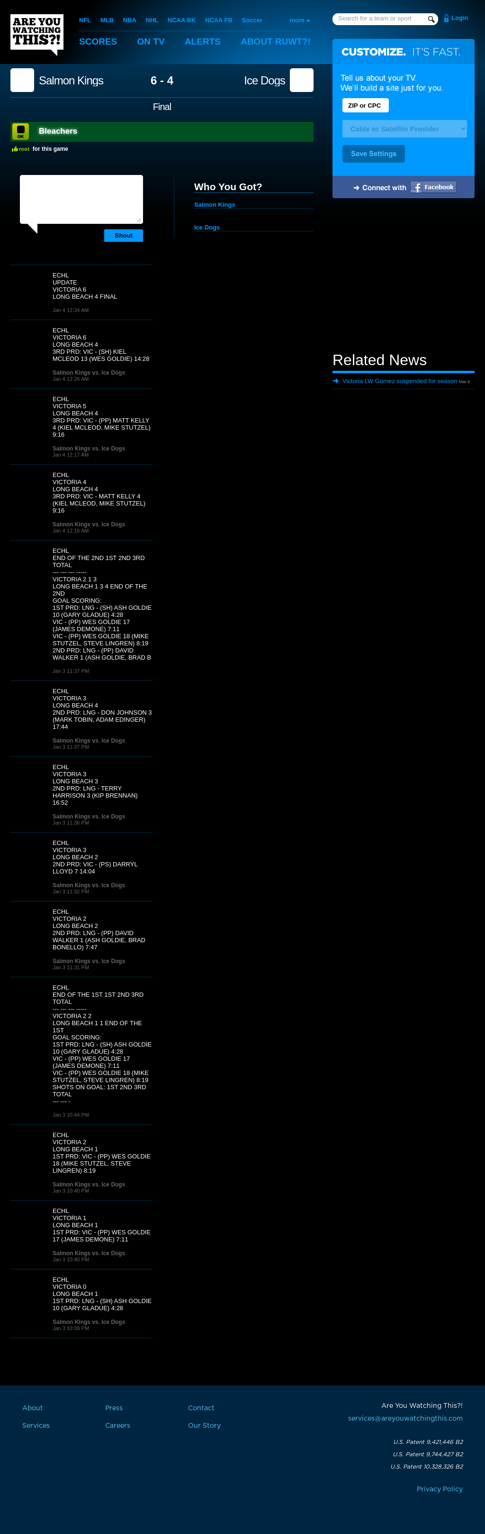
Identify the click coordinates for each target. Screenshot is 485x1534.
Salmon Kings (71, 80)
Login (459, 17)
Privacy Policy (440, 1489)
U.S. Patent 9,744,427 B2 (428, 1454)
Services (36, 1426)
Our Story (204, 1426)
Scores (98, 41)
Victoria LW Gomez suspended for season (399, 381)
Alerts (203, 41)
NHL (152, 20)
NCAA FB (219, 20)
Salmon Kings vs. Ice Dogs (89, 372)
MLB (107, 20)
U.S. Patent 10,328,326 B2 (426, 1467)
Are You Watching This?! (36, 35)
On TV (151, 41)
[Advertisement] (403, 276)
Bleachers (58, 131)
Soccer (252, 20)
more (297, 20)
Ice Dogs (264, 80)
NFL (85, 20)
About (276, 41)
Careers (117, 1426)
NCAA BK (182, 20)
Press (114, 1408)
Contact (201, 1408)
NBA (129, 20)
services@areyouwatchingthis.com (405, 1418)
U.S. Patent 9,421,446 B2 (428, 1442)
